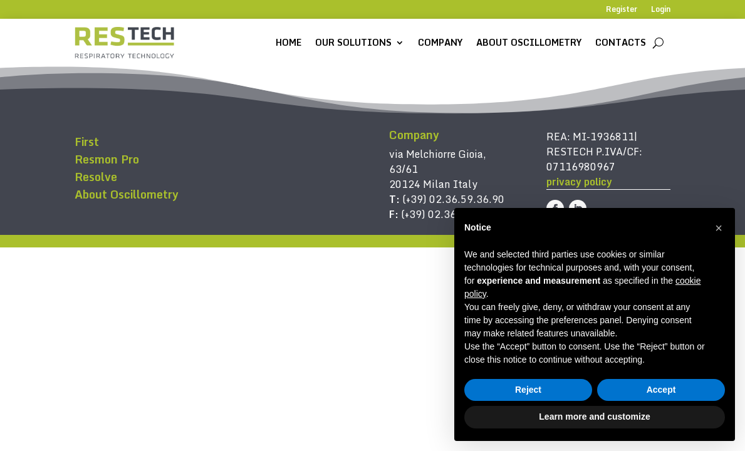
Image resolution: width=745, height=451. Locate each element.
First (87, 141)
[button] (719, 228)
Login (660, 10)
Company (440, 42)
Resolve (96, 176)
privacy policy (579, 182)
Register (621, 10)
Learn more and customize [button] (594, 417)
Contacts (620, 42)
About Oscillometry (528, 42)
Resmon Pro (107, 159)
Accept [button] (661, 390)
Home (288, 42)
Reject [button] (528, 390)
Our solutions (353, 42)
